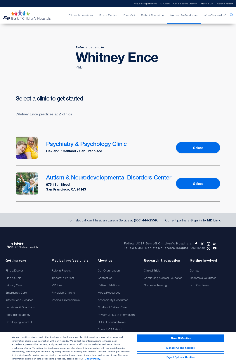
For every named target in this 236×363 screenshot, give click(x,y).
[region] (118, 347)
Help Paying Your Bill (19, 322)
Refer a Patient (225, 3)
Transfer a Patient (63, 277)
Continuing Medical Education (163, 277)
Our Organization (109, 270)
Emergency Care (16, 292)
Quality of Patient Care (112, 307)
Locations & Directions (20, 307)
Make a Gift (207, 3)
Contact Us (105, 277)
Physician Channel (63, 292)
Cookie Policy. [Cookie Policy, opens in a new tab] (93, 358)
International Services (19, 300)
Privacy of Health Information (116, 314)
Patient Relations (109, 285)
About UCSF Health (110, 329)
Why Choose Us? (215, 15)
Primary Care (14, 285)
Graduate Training (155, 285)
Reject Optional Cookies (180, 357)
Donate (194, 270)
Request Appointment (145, 3)
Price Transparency (18, 314)
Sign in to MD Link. (205, 220)
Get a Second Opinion (185, 3)
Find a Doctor (108, 15)
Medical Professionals (184, 15)
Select (198, 148)
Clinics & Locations (81, 15)
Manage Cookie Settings (180, 347)
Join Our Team (199, 285)
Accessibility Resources (113, 300)
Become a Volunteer (203, 277)
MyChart (164, 3)
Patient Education (152, 15)
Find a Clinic (13, 277)
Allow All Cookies (181, 338)
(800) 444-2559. (146, 220)
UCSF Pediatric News (112, 322)
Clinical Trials (152, 270)
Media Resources (109, 292)
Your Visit (129, 15)
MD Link (57, 285)
